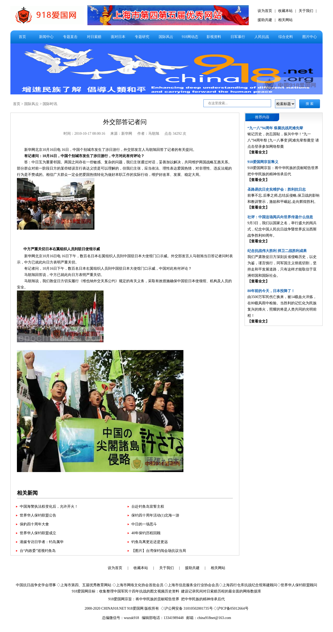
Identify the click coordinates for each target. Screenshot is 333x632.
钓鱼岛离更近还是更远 (149, 542)
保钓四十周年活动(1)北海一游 (155, 515)
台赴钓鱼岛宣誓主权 (147, 506)
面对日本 (118, 37)
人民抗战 (261, 37)
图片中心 (309, 37)
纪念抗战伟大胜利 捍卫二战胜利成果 (277, 251)
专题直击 (70, 37)
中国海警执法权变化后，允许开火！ (49, 506)
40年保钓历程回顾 (146, 533)
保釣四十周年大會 (34, 524)
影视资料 (214, 37)
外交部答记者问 (125, 122)
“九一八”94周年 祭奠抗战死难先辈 (275, 128)
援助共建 (265, 20)
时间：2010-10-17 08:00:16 (84, 134)
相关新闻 (27, 493)
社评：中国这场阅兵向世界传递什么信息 (280, 217)
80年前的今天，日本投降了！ (271, 291)
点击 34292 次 (175, 134)
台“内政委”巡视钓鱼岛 (38, 551)
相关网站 (285, 20)
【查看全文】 (258, 152)
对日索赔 (94, 37)
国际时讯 (50, 104)
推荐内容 (262, 117)
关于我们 (306, 11)
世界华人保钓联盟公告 (38, 515)
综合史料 (285, 37)
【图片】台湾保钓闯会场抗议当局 (158, 551)
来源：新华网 (121, 134)
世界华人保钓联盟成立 (38, 533)
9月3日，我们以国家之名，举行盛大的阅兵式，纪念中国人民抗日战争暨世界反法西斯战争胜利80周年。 (282, 229)
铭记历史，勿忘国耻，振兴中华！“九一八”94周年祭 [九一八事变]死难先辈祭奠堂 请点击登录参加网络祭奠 (283, 140)
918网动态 (190, 37)
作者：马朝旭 (148, 134)
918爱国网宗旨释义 (262, 162)
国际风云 (166, 37)
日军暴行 (237, 37)
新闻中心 (46, 37)
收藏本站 (285, 11)
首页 (22, 37)
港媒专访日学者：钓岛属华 (41, 542)
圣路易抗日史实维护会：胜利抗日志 (276, 189)
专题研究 (142, 37)
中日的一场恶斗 (144, 524)
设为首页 (265, 11)
